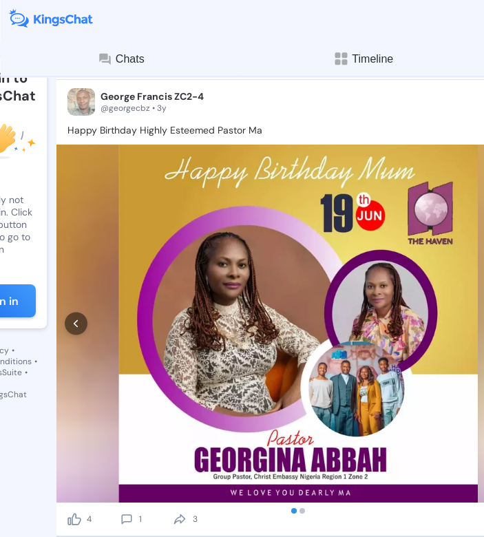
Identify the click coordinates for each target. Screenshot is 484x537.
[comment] (127, 436)
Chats (121, 59)
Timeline (363, 58)
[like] (74, 436)
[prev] (76, 282)
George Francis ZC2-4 (152, 96)
